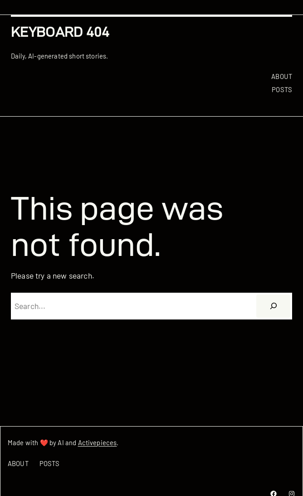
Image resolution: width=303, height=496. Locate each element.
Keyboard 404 (60, 32)
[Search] (273, 306)
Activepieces (97, 442)
